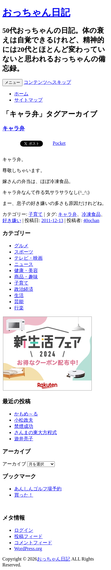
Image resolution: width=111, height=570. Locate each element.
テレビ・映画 (28, 258)
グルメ (21, 245)
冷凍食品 (91, 214)
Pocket (59, 143)
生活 (19, 295)
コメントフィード (33, 542)
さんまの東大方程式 (35, 432)
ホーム (21, 93)
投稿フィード (28, 536)
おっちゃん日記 (36, 12)
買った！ (23, 494)
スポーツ (23, 251)
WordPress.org (28, 548)
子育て (35, 214)
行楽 (19, 307)
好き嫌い (11, 220)
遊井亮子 (23, 438)
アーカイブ (14, 463)
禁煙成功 (23, 426)
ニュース (23, 264)
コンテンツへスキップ (47, 82)
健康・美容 (26, 270)
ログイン (23, 530)
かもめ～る (26, 413)
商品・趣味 (26, 276)
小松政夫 (23, 420)
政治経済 (23, 289)
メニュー (12, 82)
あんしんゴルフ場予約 (38, 488)
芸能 (19, 301)
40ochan (91, 220)
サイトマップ (28, 99)
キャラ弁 (13, 128)
